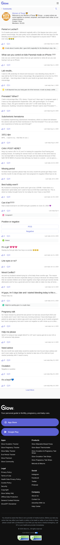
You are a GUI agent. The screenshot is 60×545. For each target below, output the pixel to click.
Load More (30, 390)
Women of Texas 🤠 (20, 13)
